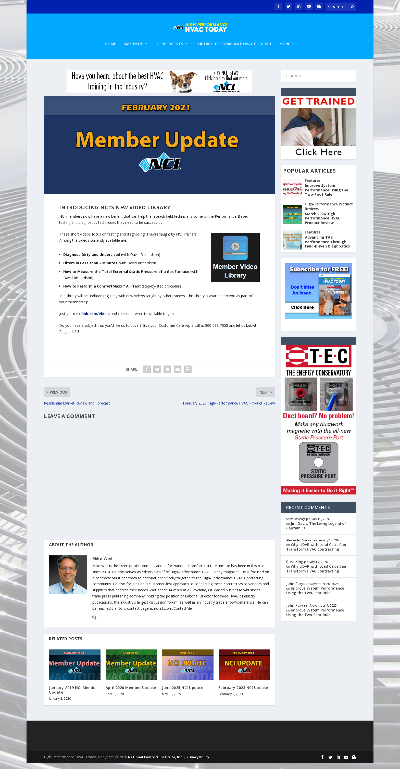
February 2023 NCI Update (243, 693)
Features (312, 186)
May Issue (133, 50)
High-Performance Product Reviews (329, 212)
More (284, 50)
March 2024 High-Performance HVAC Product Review (322, 224)
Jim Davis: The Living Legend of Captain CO (316, 532)
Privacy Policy (197, 763)
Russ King (294, 567)
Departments (169, 50)
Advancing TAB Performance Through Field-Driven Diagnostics (327, 247)
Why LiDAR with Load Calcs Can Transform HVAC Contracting (316, 553)
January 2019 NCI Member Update (73, 696)
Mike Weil (102, 564)
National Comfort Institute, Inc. (155, 763)
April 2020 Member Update (131, 693)
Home (110, 50)
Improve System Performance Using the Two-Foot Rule (326, 196)
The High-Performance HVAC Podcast (234, 50)
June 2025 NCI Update (182, 693)
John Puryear (297, 589)
